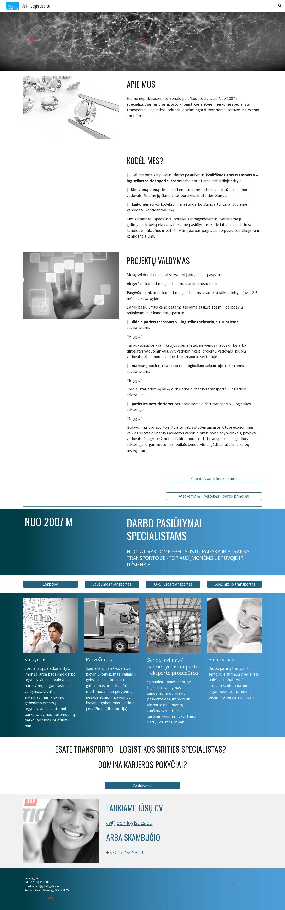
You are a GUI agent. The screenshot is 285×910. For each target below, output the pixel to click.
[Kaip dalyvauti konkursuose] (214, 479)
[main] (193, 84)
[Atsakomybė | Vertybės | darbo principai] (214, 496)
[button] (280, 6)
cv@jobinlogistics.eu (129, 822)
